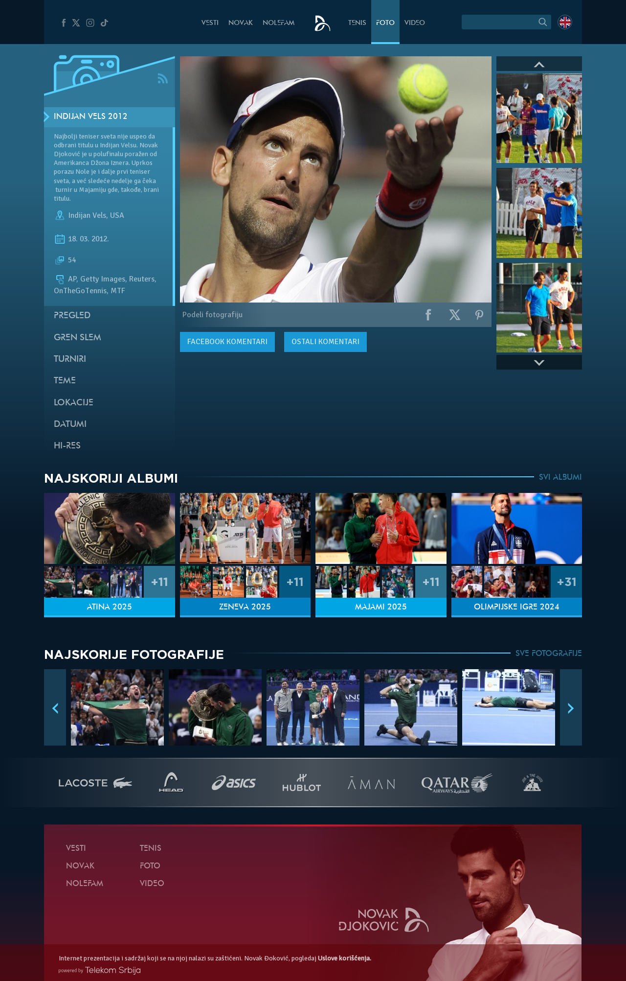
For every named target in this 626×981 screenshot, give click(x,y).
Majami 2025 (381, 607)
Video (414, 23)
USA (117, 215)
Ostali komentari (325, 342)
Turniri (70, 359)
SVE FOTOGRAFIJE (548, 654)
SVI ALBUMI (560, 478)
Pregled (72, 316)
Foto (385, 23)
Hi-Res (67, 446)
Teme (65, 381)
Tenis (357, 23)
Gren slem (77, 338)
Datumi (70, 424)
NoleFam (278, 23)
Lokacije (73, 403)
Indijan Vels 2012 (91, 117)
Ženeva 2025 (245, 607)
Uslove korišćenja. (344, 958)
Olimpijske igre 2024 (516, 607)
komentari (227, 342)
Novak (240, 23)
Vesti (210, 23)
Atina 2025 (109, 607)
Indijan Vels (87, 215)
